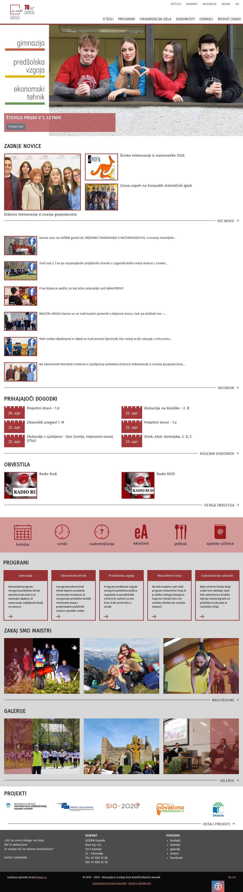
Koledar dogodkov (217, 454)
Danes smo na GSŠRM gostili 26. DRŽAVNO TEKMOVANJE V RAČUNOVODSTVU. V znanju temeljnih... (107, 238)
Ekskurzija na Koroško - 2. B (166, 408)
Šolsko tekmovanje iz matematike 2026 (152, 155)
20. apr (14, 413)
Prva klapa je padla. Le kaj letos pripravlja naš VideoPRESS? (81, 288)
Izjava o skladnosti (139, 883)
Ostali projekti (216, 824)
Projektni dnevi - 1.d (43, 408)
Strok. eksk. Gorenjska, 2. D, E (168, 436)
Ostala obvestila (219, 505)
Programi (126, 19)
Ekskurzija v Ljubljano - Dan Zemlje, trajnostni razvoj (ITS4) (70, 438)
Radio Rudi (48, 474)
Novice (174, 853)
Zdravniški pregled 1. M (45, 422)
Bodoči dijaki (229, 19)
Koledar (175, 845)
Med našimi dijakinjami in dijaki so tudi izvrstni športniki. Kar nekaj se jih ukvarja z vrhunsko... (105, 339)
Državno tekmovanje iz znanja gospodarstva (40, 214)
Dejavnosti (185, 19)
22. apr (132, 413)
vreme (225, 4)
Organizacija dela (155, 19)
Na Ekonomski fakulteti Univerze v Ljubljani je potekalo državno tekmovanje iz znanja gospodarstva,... (112, 364)
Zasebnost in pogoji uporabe (109, 883)
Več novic (225, 221)
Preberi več (16, 126)
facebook (209, 4)
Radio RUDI (166, 474)
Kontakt (175, 840)
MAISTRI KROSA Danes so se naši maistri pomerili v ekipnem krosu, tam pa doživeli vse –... (102, 314)
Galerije (227, 781)
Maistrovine (223, 700)
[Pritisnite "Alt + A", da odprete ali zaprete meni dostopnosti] (218, 886)
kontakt (192, 4)
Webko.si (41, 877)
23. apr (132, 441)
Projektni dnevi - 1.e (160, 422)
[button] (18, 666)
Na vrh (232, 877)
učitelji (176, 4)
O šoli (108, 19)
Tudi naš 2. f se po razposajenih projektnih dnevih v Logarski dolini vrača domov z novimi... (103, 263)
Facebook (226, 388)
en (237, 4)
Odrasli (206, 19)
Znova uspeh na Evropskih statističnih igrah (156, 185)
